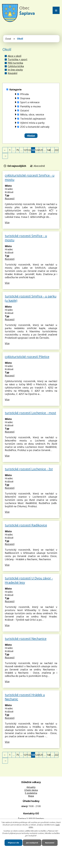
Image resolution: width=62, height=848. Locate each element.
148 (49, 150)
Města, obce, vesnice (32, 114)
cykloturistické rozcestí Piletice (27, 357)
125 (41, 150)
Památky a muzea (30, 106)
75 (17, 150)
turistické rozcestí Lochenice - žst (29, 469)
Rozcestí (9, 198)
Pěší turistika (15, 62)
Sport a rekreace (30, 102)
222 (56, 150)
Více (7, 222)
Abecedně (39, 165)
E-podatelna (31, 793)
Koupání (12, 73)
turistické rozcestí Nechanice (25, 638)
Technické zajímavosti (33, 118)
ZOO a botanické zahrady (34, 126)
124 (37, 150)
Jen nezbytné (32, 842)
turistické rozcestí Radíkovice (26, 525)
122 (29, 150)
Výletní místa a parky (32, 122)
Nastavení (49, 842)
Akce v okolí (14, 56)
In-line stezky (15, 69)
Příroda (24, 94)
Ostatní (24, 110)
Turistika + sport (17, 59)
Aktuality (31, 787)
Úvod (8, 38)
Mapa (31, 795)
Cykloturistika (16, 66)
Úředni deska (31, 790)
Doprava (25, 98)
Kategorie (15, 89)
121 (25, 150)
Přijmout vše (13, 842)
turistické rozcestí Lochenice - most (30, 413)
